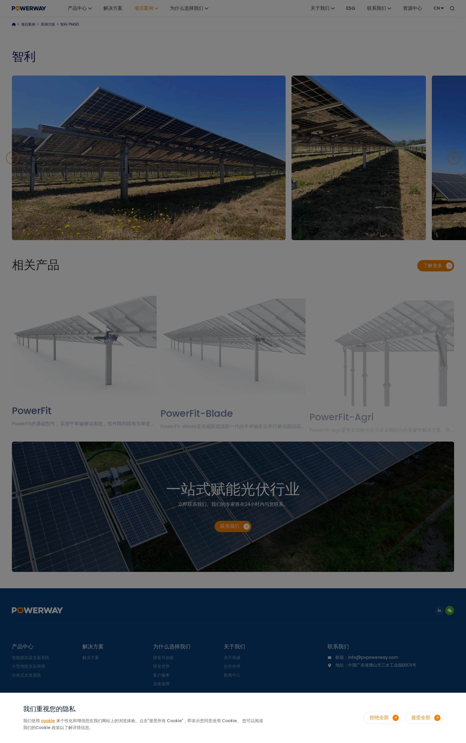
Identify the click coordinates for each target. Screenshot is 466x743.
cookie (48, 720)
